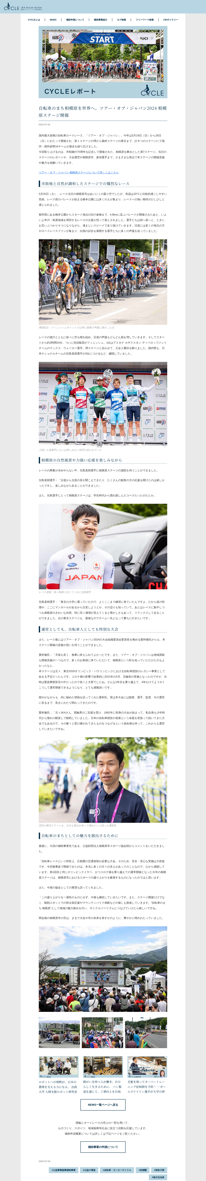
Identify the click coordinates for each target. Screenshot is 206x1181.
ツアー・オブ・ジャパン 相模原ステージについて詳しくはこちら (79, 172)
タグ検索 (121, 19)
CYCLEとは (34, 19)
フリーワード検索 (145, 19)
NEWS (53, 19)
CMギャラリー (170, 19)
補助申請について (75, 19)
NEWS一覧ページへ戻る (103, 1104)
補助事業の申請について (103, 1147)
